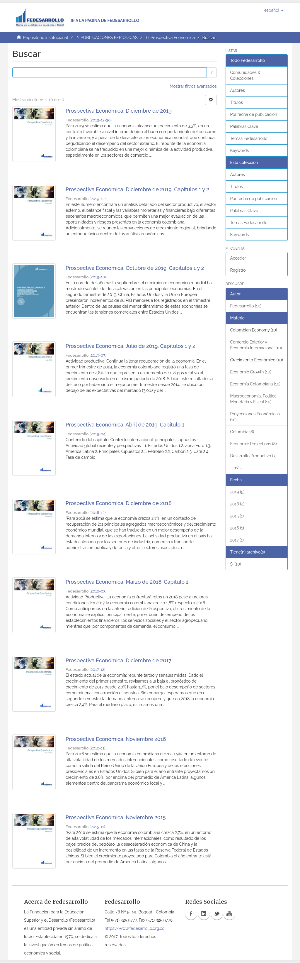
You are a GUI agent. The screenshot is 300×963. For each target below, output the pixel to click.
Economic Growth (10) (250, 372)
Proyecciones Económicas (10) (255, 417)
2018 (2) (237, 504)
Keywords (239, 150)
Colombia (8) (242, 431)
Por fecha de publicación (253, 114)
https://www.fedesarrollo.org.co (134, 928)
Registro (238, 270)
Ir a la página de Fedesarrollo (105, 20)
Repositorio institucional (45, 37)
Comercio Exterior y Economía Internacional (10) (256, 345)
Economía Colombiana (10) (255, 384)
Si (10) (235, 564)
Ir (211, 72)
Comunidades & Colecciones (245, 75)
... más (236, 468)
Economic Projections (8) (253, 443)
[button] (274, 10)
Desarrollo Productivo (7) (253, 455)
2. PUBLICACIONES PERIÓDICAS (106, 37)
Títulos (236, 102)
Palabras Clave (244, 126)
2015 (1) (237, 516)
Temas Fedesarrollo (248, 138)
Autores (237, 90)
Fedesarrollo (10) (246, 306)
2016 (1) (237, 528)
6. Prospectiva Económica (170, 37)
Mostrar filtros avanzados (193, 86)
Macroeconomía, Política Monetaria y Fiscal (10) (253, 399)
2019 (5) (237, 492)
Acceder (238, 258)
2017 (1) (237, 540)
